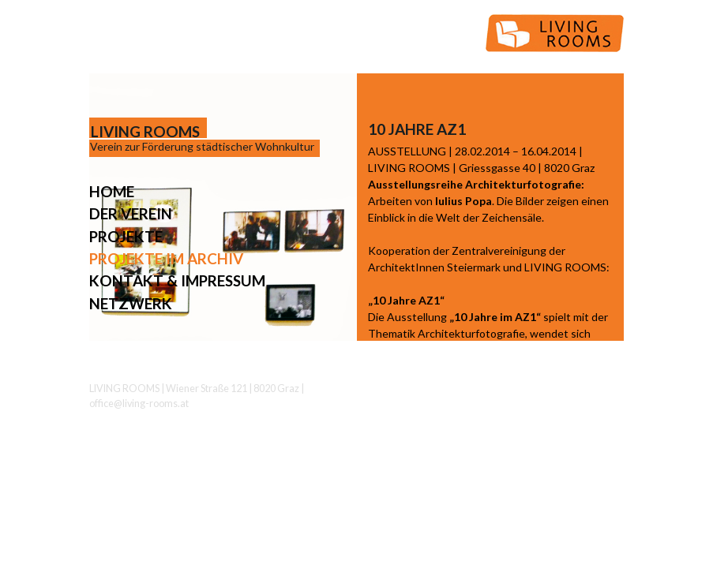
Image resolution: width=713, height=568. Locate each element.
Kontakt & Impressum (177, 280)
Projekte (126, 236)
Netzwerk (130, 303)
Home (111, 191)
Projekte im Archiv (166, 258)
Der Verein (130, 213)
